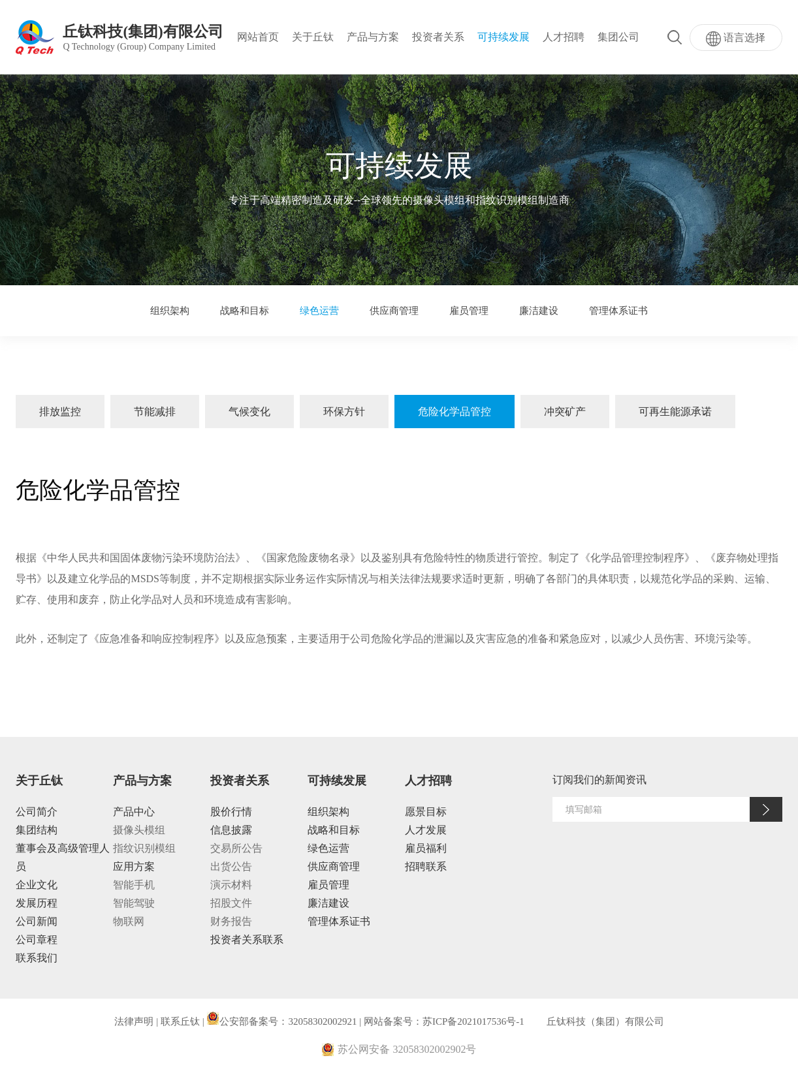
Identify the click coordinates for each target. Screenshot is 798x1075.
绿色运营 (319, 310)
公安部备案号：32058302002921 (281, 1021)
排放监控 (60, 411)
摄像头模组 (139, 829)
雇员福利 (426, 848)
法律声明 (133, 1021)
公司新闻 (36, 921)
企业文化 (36, 884)
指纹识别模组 (144, 848)
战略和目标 (244, 310)
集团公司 (618, 36)
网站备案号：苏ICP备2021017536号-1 (444, 1021)
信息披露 (231, 829)
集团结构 (36, 829)
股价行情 (231, 811)
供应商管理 (394, 310)
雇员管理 (468, 310)
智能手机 (134, 884)
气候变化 (249, 411)
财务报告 (231, 921)
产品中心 (134, 811)
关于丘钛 (313, 36)
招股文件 (231, 903)
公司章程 (36, 939)
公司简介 (36, 811)
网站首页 (258, 36)
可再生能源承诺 (675, 411)
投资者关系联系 (246, 939)
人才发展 (426, 829)
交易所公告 (236, 848)
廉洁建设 (538, 310)
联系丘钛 (180, 1021)
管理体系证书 (618, 310)
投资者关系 (438, 36)
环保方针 (344, 411)
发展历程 (36, 903)
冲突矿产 (565, 411)
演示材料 (231, 884)
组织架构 (169, 310)
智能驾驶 (134, 903)
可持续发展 (503, 36)
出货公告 (231, 866)
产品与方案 (373, 36)
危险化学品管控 (454, 411)
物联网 (128, 921)
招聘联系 (426, 866)
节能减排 (155, 411)
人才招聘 (563, 36)
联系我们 (36, 957)
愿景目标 (426, 811)
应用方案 (134, 866)
